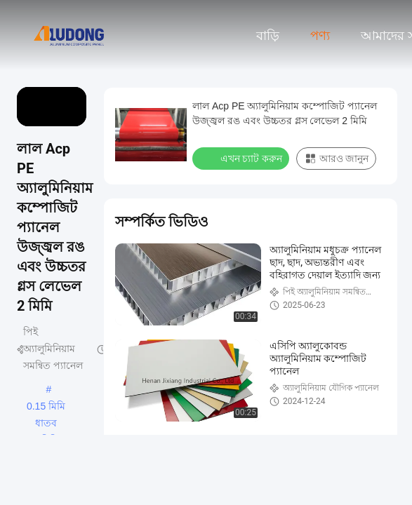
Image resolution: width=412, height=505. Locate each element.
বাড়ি (267, 36)
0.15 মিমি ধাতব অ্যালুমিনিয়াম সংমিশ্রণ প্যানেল (46, 407)
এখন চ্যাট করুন (242, 158)
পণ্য (320, 36)
